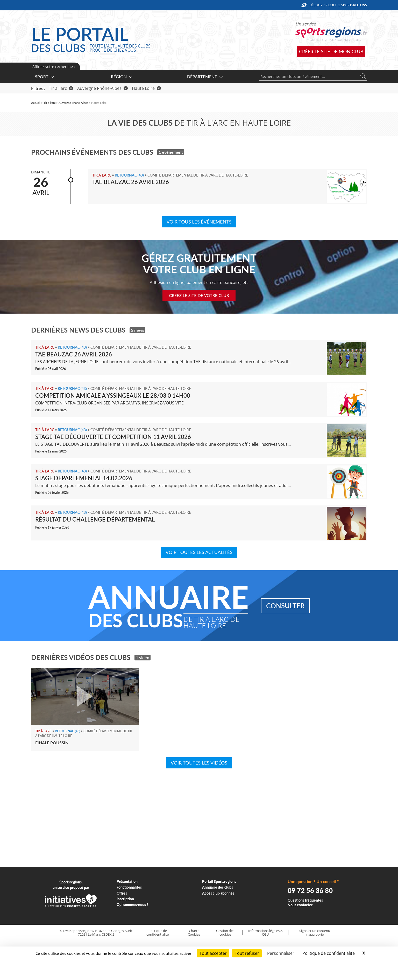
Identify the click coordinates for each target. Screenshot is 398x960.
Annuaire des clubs (217, 887)
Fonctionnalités (129, 887)
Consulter (285, 605)
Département (204, 76)
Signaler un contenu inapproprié (314, 932)
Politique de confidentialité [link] (328, 953)
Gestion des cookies (225, 932)
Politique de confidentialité (157, 932)
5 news (137, 330)
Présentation (127, 881)
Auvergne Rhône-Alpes (102, 88)
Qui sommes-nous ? (132, 904)
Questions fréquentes (305, 900)
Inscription (125, 899)
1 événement (171, 152)
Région (121, 76)
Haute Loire (146, 88)
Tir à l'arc (61, 88)
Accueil (35, 102)
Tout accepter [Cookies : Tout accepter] (213, 953)
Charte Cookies (194, 932)
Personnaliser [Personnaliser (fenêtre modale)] (280, 953)
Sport (44, 76)
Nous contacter (300, 905)
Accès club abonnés (218, 893)
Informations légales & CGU (265, 932)
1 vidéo (142, 657)
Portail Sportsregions (219, 881)
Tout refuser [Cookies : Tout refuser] (247, 953)
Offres (122, 893)
